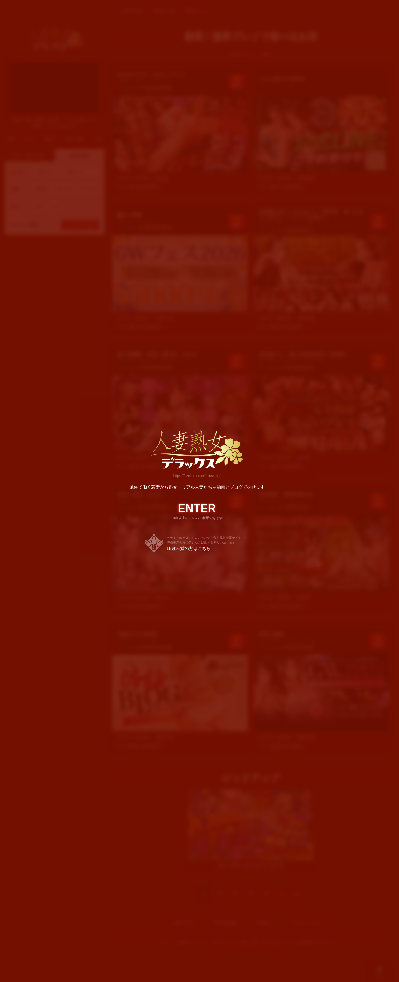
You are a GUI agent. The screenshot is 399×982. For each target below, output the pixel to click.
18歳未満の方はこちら (188, 549)
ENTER (197, 511)
